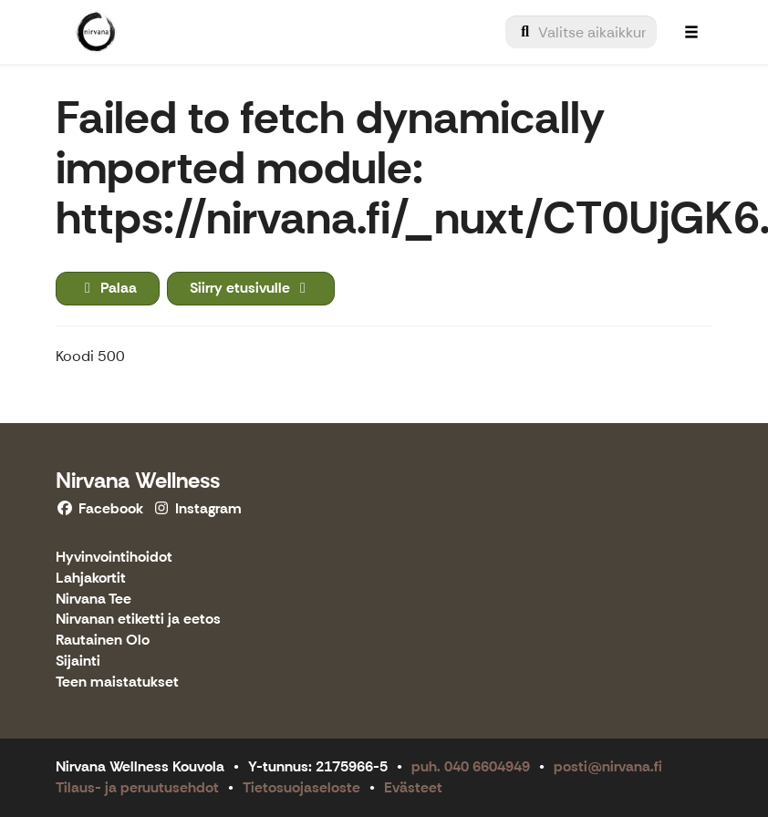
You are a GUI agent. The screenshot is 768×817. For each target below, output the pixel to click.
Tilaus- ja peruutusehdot (137, 787)
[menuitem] (581, 32)
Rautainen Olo (103, 640)
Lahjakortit (91, 578)
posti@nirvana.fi (608, 766)
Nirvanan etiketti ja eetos (138, 619)
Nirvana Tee (93, 599)
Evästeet (413, 787)
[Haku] (581, 32)
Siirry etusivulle (251, 287)
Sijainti (78, 661)
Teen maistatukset (117, 682)
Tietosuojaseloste (301, 787)
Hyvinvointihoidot (114, 557)
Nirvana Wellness (138, 480)
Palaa (107, 287)
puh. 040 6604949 (470, 766)
